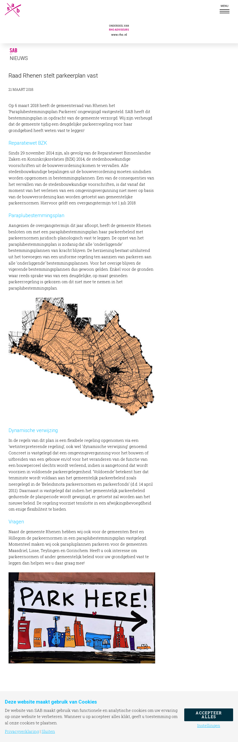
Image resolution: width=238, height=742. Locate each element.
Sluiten (48, 731)
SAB (17, 10)
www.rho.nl (119, 34)
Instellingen (208, 726)
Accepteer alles (208, 714)
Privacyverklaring (22, 731)
